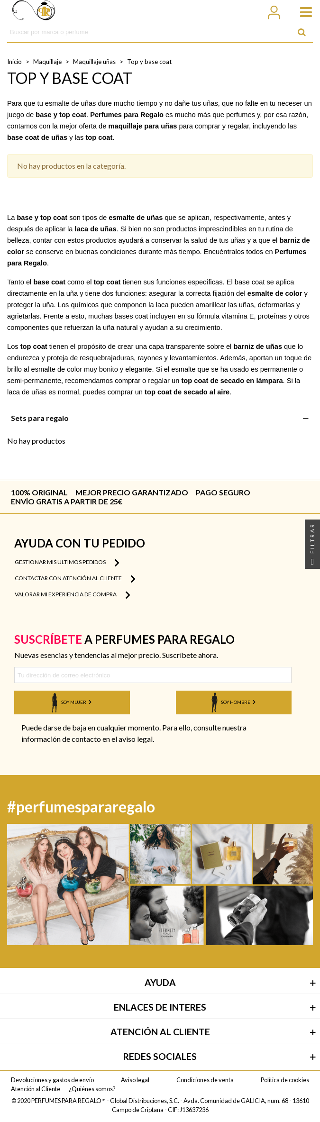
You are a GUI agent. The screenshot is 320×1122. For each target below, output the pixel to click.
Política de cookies (285, 1080)
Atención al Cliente (35, 1089)
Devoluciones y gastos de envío (52, 1080)
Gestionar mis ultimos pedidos (67, 562)
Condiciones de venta (205, 1080)
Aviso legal (135, 1080)
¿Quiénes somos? (92, 1089)
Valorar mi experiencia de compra (72, 595)
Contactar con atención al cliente (75, 579)
